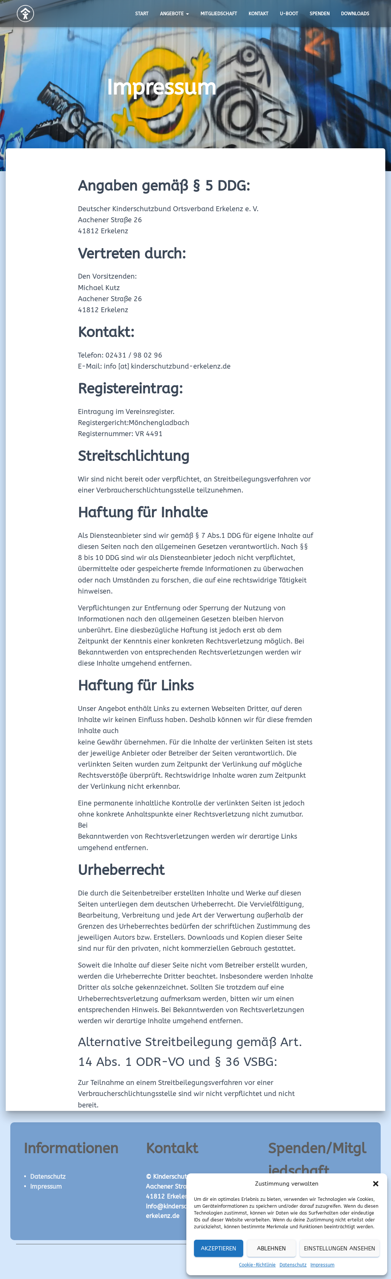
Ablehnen (271, 1248)
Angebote (174, 13)
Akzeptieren (218, 1248)
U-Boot (289, 13)
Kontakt (258, 13)
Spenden (320, 13)
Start (142, 13)
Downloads (355, 13)
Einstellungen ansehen (339, 1248)
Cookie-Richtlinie (257, 1265)
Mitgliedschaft (218, 13)
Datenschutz (293, 1265)
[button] (376, 1184)
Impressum (322, 1265)
